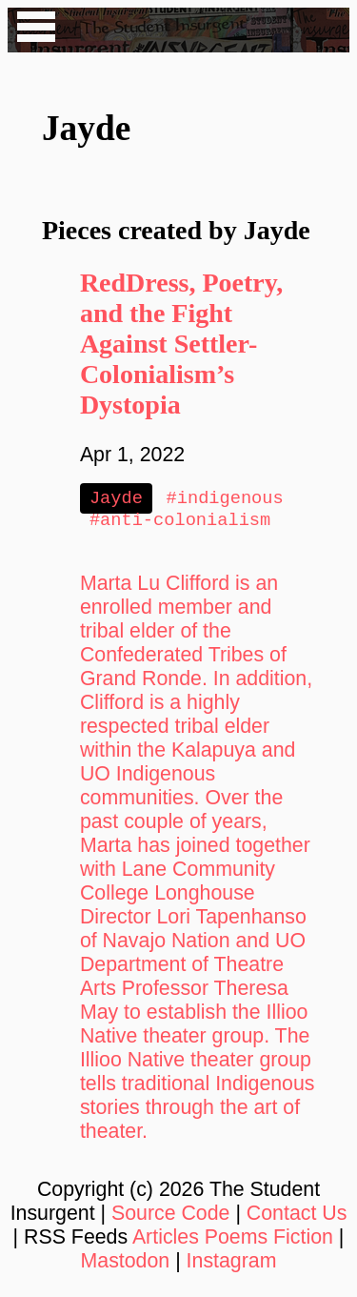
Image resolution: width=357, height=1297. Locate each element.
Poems (236, 1240)
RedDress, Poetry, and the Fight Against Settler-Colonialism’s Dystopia (181, 343)
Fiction (303, 1240)
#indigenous (225, 499)
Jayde (116, 499)
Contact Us (297, 1217)
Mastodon (125, 1264)
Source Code (170, 1217)
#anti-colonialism (179, 523)
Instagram (232, 1264)
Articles (165, 1240)
